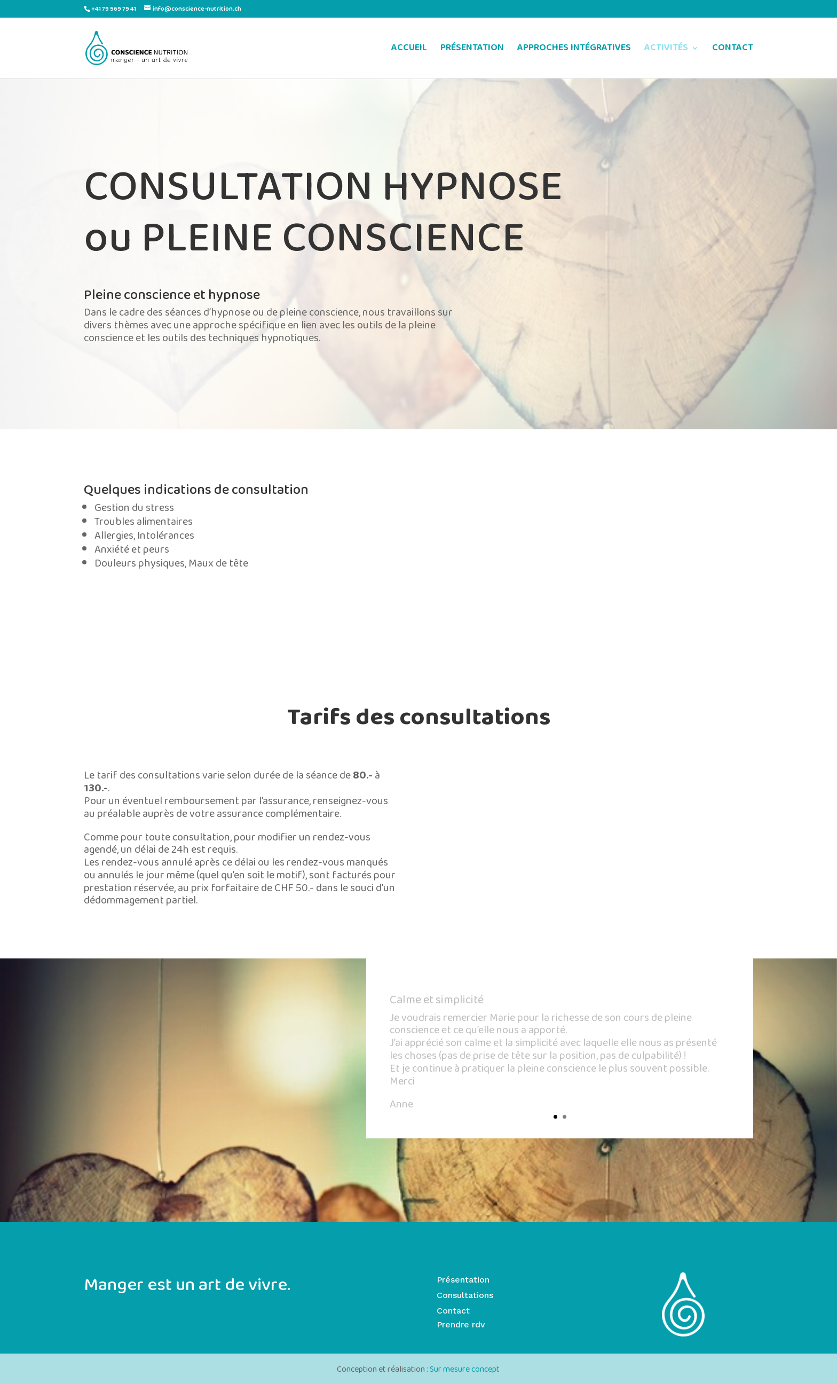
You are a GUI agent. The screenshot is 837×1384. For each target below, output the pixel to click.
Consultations (465, 1295)
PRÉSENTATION (472, 50)
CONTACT (732, 50)
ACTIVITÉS (666, 50)
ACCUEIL (409, 50)
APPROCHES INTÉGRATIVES (574, 50)
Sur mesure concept (465, 1370)
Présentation (463, 1280)
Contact (453, 1311)
